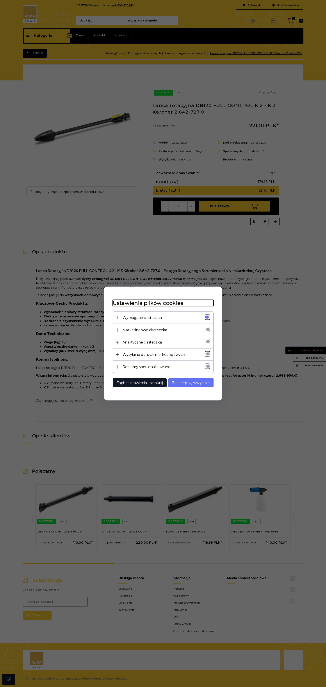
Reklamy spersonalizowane (146, 367)
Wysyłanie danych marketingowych (154, 354)
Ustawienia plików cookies (148, 303)
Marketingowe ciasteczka (145, 330)
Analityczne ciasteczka (142, 342)
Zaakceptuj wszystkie (191, 383)
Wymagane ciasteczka (142, 318)
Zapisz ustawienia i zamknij (139, 383)
